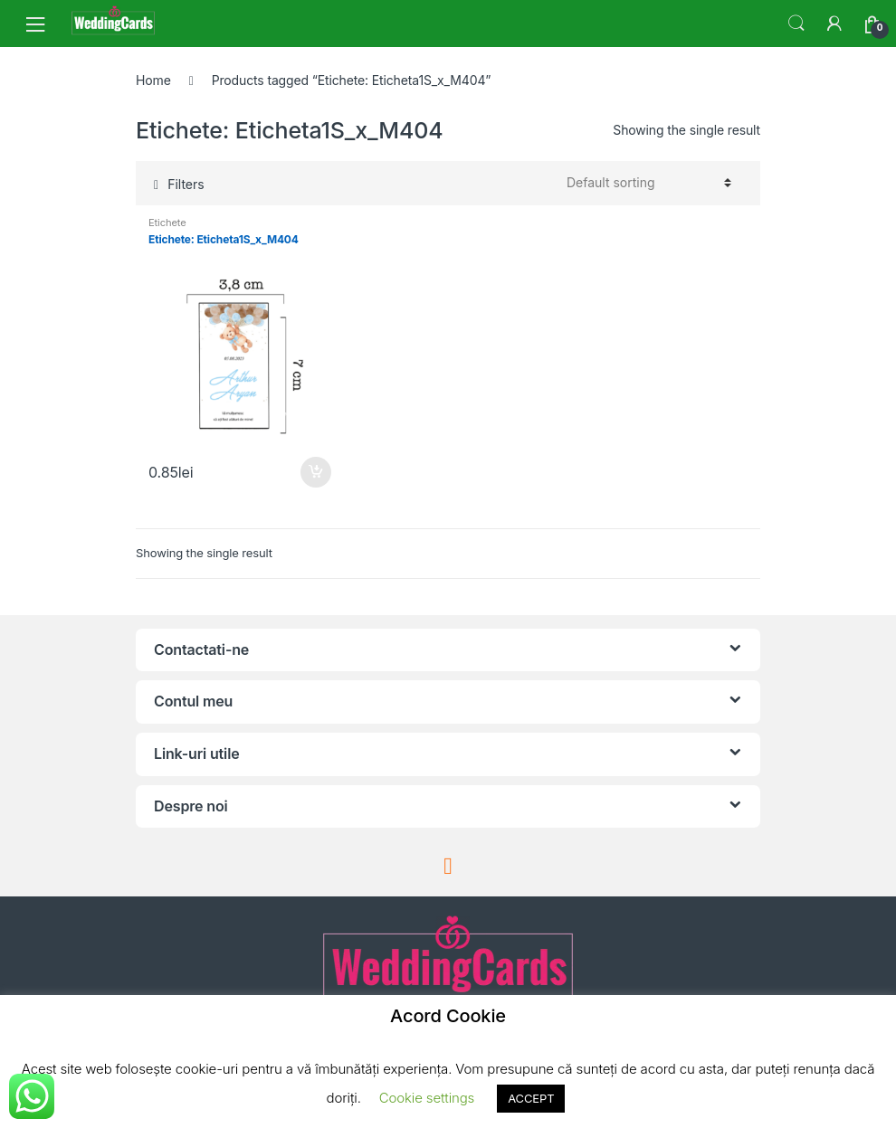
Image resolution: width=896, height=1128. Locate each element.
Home (153, 80)
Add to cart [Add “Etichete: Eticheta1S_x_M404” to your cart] (315, 472)
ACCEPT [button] (531, 1098)
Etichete (167, 222)
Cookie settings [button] (426, 1097)
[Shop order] (646, 182)
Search (796, 23)
